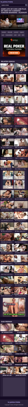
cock (15, 35)
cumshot (16, 32)
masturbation (9, 35)
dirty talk (10, 32)
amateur (4, 32)
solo (19, 35)
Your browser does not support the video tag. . (14, 22)
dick (23, 35)
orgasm (22, 32)
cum (3, 35)
